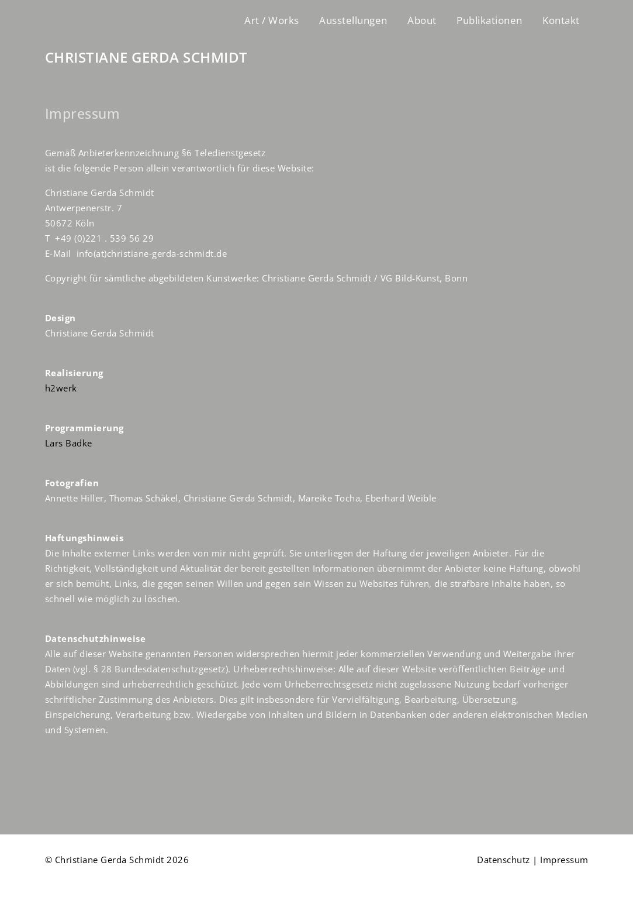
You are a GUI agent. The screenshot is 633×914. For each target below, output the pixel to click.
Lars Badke (68, 443)
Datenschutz (503, 859)
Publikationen (489, 20)
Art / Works (271, 20)
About (422, 20)
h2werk (61, 388)
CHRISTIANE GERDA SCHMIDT (146, 57)
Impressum (564, 859)
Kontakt (561, 20)
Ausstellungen (353, 20)
